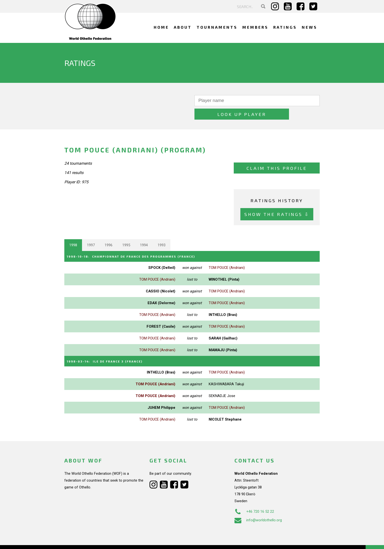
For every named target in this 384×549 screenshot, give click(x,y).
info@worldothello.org (258, 505)
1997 (91, 231)
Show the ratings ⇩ (276, 200)
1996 (108, 231)
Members (255, 27)
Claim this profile (277, 154)
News (309, 27)
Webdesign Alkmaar (85, 540)
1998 (73, 231)
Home (161, 27)
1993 (161, 231)
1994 (144, 231)
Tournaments (217, 27)
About (183, 27)
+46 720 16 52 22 (254, 497)
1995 (126, 231)
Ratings (285, 27)
